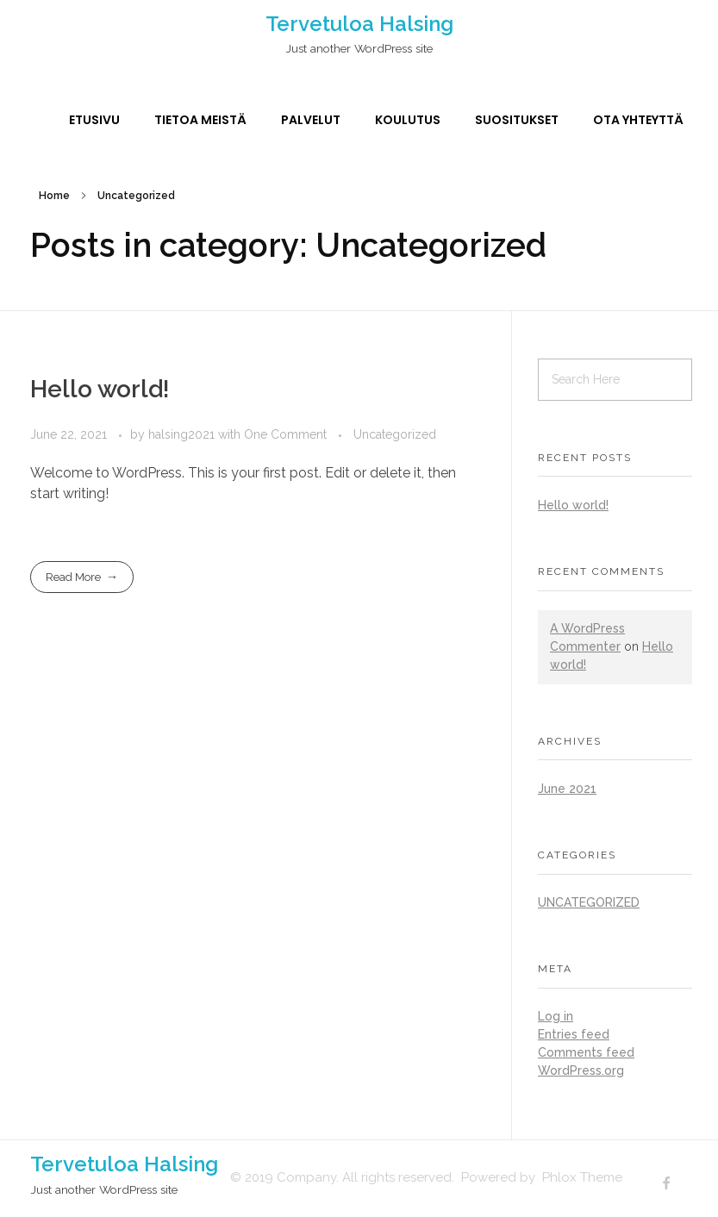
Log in (555, 1016)
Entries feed (573, 1034)
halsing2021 (183, 434)
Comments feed (586, 1052)
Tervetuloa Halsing (359, 23)
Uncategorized (394, 434)
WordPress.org (581, 1070)
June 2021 (567, 789)
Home (54, 196)
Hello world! (100, 389)
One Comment (285, 434)
